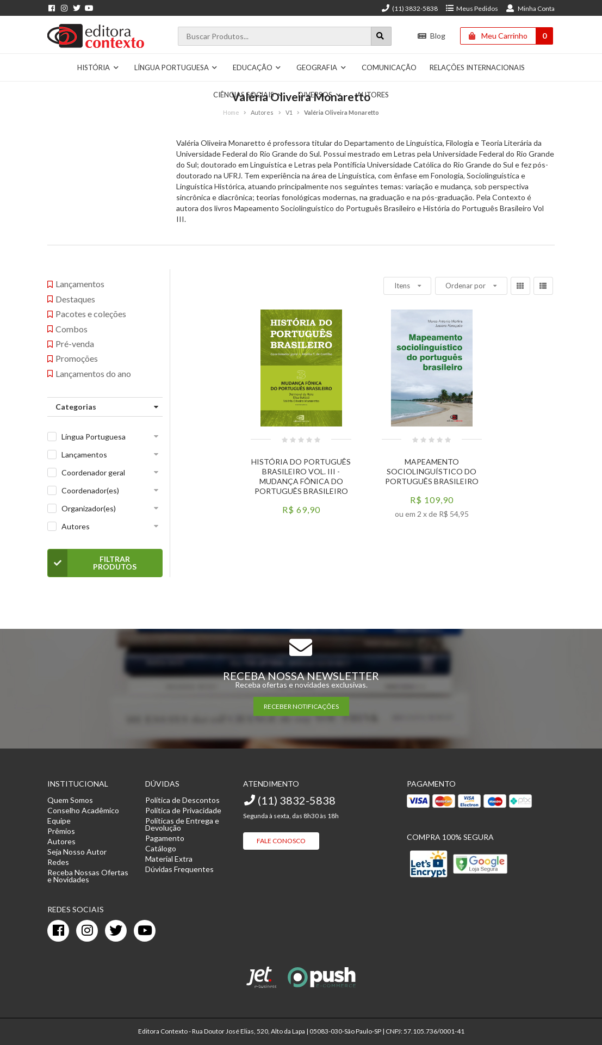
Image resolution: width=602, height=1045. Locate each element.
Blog (431, 35)
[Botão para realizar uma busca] (381, 36)
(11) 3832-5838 (409, 8)
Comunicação (389, 67)
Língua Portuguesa (176, 67)
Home (231, 112)
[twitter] (116, 931)
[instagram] (87, 931)
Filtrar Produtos (92, 563)
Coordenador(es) (90, 490)
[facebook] (58, 931)
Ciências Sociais (248, 94)
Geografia (321, 67)
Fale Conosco (281, 841)
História (98, 67)
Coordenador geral (93, 472)
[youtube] (145, 931)
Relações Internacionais (477, 67)
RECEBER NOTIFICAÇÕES (301, 706)
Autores (373, 94)
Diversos (320, 94)
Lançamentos (84, 454)
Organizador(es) (88, 508)
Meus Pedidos (471, 8)
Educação (257, 67)
